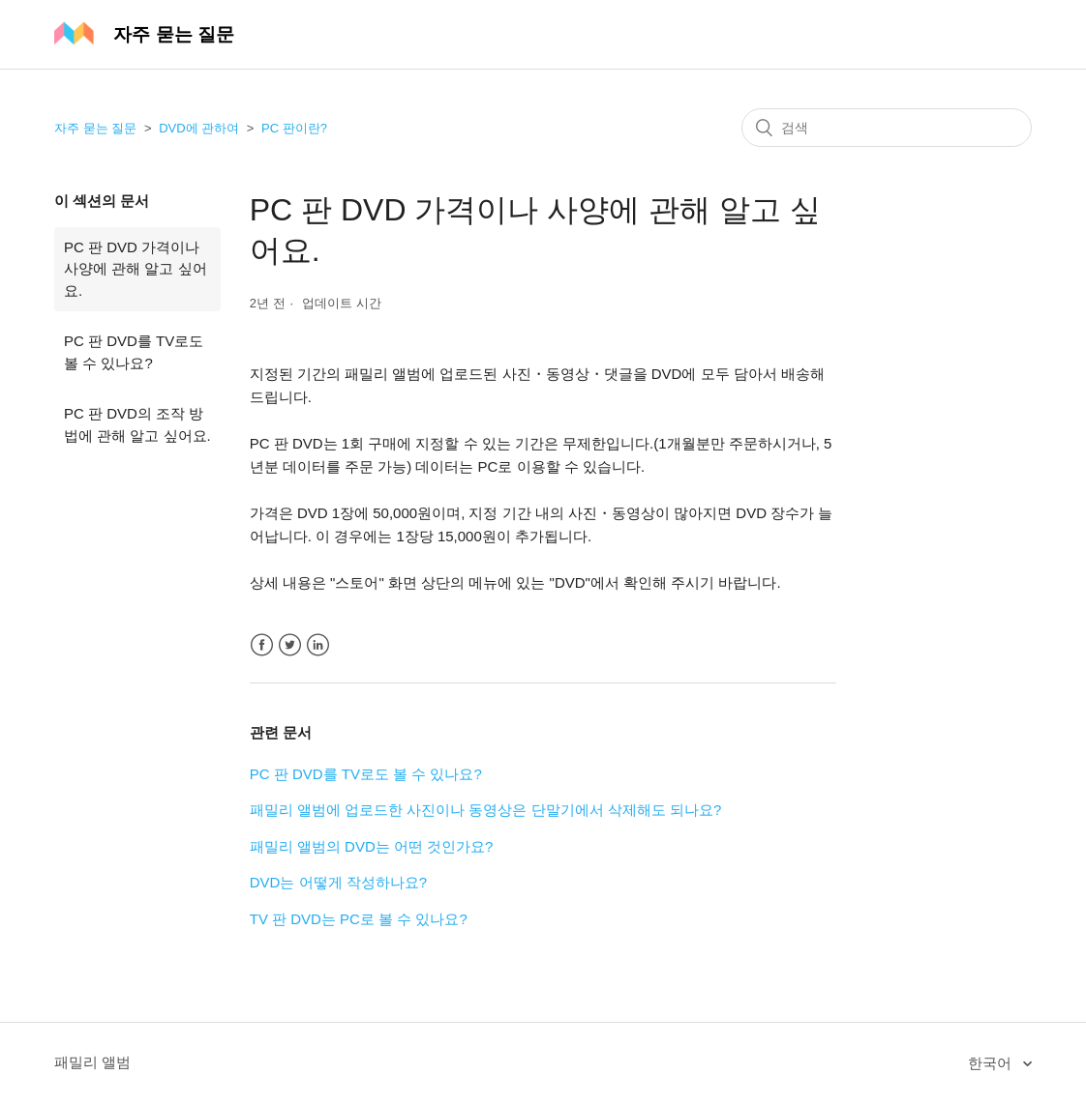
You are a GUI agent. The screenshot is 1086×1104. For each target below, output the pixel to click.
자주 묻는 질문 (95, 128)
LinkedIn (318, 645)
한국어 (991, 1063)
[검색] (886, 127)
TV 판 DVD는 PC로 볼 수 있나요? (359, 919)
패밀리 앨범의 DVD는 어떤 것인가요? (372, 846)
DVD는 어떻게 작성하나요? (338, 882)
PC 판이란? (294, 128)
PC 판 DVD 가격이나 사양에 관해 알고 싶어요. (135, 269)
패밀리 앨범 (92, 1062)
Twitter (290, 645)
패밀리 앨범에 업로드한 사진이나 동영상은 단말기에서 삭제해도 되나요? (486, 809)
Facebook (262, 645)
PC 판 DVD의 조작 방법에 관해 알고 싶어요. (137, 424)
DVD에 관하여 (199, 128)
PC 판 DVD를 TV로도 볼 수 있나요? (133, 352)
